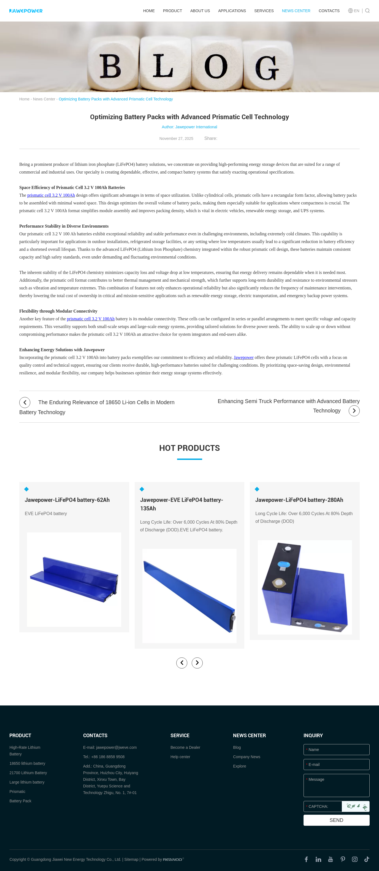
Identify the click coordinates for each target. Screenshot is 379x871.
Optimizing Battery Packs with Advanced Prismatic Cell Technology (116, 99)
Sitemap (131, 858)
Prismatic (17, 791)
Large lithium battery (26, 781)
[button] (181, 662)
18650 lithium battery (27, 762)
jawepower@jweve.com (116, 746)
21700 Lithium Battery (28, 772)
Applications (232, 11)
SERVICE (180, 734)
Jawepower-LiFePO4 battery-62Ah (67, 499)
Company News (246, 756)
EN (353, 11)
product (172, 11)
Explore (239, 765)
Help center (180, 756)
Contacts (329, 11)
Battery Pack (20, 800)
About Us (200, 11)
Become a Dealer (185, 746)
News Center (296, 11)
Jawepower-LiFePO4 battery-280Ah (299, 499)
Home (149, 11)
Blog (237, 746)
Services (264, 11)
